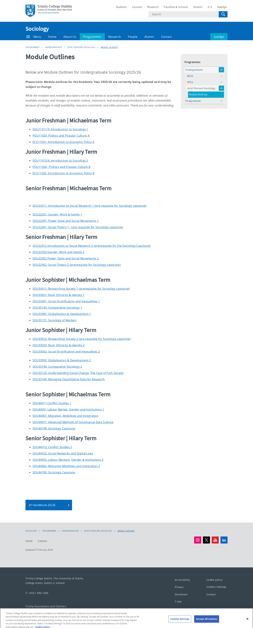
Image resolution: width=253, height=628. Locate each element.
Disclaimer (181, 594)
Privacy (179, 587)
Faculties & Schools (176, 7)
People (132, 37)
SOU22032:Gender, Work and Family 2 (58, 252)
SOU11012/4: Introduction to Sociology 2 (60, 160)
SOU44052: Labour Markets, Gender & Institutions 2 (68, 460)
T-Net (178, 601)
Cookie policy (214, 579)
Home (52, 37)
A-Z (210, 7)
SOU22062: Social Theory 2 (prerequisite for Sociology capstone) (77, 265)
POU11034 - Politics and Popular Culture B (61, 167)
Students (121, 7)
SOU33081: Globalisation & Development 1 (62, 314)
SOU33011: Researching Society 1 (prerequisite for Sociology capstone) (81, 289)
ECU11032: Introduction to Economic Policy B (63, 173)
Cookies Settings (216, 586)
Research (152, 7)
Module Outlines (109, 47)
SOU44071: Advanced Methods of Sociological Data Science (73, 422)
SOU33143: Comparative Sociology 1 (57, 308)
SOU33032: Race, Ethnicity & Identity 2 (59, 345)
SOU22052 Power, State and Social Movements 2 (66, 258)
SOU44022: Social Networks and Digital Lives (63, 453)
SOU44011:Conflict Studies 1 (52, 403)
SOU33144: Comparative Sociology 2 (57, 367)
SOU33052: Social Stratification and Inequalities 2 (66, 351)
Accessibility (182, 579)
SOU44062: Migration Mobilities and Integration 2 (66, 466)
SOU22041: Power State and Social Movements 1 (66, 221)
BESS (190, 76)
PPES (190, 82)
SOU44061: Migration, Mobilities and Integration (65, 416)
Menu (33, 37)
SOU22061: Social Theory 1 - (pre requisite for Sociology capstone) (78, 227)
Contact (166, 37)
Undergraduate (53, 47)
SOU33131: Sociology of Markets (55, 320)
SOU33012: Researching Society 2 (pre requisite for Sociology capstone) (82, 339)
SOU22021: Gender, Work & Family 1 (57, 214)
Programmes (92, 37)
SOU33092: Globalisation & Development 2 (62, 360)
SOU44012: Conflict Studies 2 (52, 447)
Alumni (197, 7)
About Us (69, 37)
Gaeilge (222, 7)
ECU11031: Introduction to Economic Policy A (63, 142)
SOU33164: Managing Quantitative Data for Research (69, 379)
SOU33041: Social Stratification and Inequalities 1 (66, 301)
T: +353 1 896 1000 (36, 593)
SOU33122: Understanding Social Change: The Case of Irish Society (78, 373)
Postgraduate (193, 100)
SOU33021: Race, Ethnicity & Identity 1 (59, 295)
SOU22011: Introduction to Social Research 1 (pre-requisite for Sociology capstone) (90, 206)
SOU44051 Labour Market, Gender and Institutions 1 (68, 409)
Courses (137, 7)
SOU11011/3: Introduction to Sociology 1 (60, 129)
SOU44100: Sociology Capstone (54, 428)
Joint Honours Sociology (81, 47)
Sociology (37, 28)
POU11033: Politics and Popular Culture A (61, 136)
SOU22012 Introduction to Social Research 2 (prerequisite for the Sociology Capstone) (91, 246)
